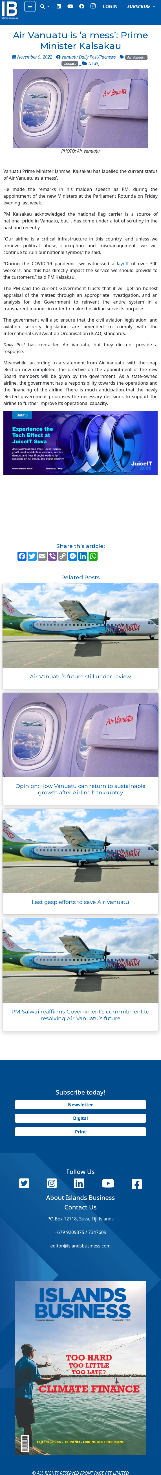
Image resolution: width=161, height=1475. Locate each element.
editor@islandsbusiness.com (80, 1246)
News (93, 63)
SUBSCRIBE (139, 6)
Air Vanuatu (136, 57)
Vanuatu (69, 64)
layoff (123, 263)
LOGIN (110, 6)
